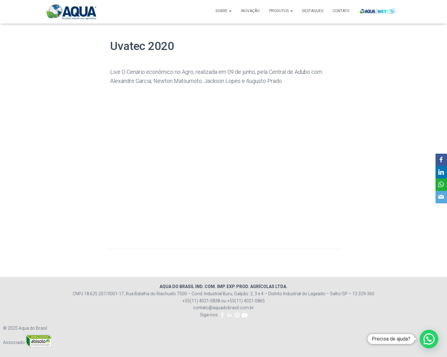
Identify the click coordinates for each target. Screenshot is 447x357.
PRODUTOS (281, 11)
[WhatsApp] (441, 184)
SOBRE (223, 11)
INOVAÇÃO (250, 11)
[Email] (441, 197)
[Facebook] (441, 160)
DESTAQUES (312, 11)
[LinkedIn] (441, 172)
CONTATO (341, 11)
